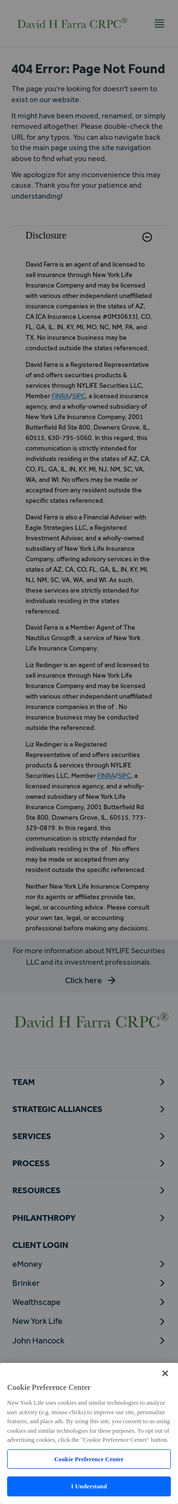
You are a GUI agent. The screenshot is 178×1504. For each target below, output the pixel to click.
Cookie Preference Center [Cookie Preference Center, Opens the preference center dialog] (88, 1459)
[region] (89, 1433)
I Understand (89, 1486)
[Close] (165, 1373)
